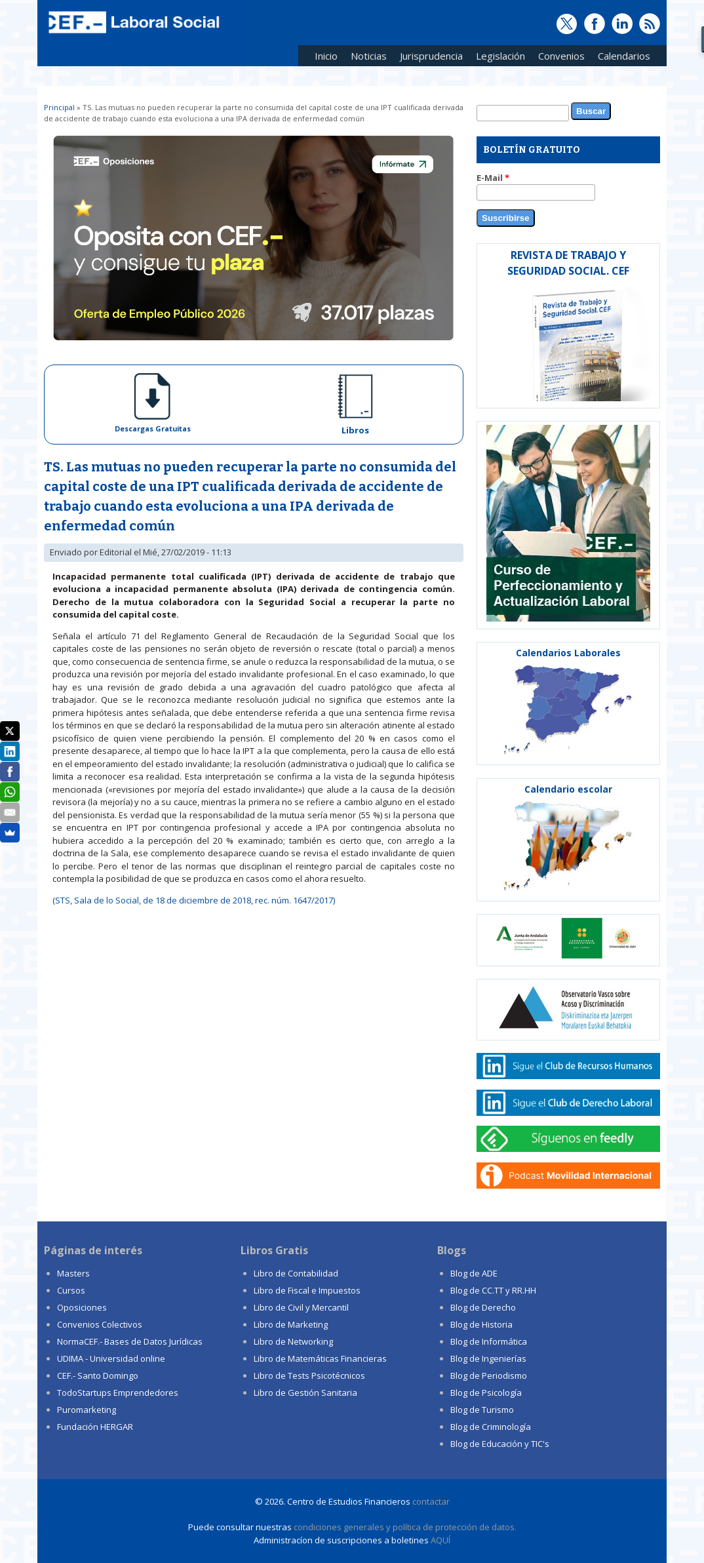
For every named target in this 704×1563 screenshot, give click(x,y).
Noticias (369, 55)
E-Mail (493, 178)
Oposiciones (82, 1307)
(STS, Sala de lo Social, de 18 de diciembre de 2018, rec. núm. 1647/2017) (193, 900)
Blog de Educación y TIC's (499, 1444)
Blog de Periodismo (488, 1375)
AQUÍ (440, 1540)
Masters (73, 1273)
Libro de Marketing (291, 1324)
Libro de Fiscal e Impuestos (307, 1290)
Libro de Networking (293, 1341)
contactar (431, 1501)
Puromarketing (86, 1409)
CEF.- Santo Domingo (97, 1375)
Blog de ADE (474, 1273)
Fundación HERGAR (95, 1427)
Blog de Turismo (482, 1409)
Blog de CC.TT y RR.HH (493, 1290)
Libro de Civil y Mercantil (301, 1307)
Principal (59, 107)
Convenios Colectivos (99, 1324)
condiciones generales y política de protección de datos (404, 1527)
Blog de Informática (488, 1341)
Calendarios (620, 58)
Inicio (326, 55)
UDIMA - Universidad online (111, 1358)
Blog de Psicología (486, 1392)
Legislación (497, 58)
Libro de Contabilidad (296, 1273)
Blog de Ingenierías (488, 1358)
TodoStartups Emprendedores (117, 1392)
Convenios (558, 58)
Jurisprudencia (428, 58)
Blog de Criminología (490, 1427)
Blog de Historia (481, 1324)
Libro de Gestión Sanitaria (305, 1392)
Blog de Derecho (483, 1307)
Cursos (71, 1290)
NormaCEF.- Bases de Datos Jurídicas (130, 1341)
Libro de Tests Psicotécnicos (309, 1375)
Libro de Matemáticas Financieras (320, 1358)
